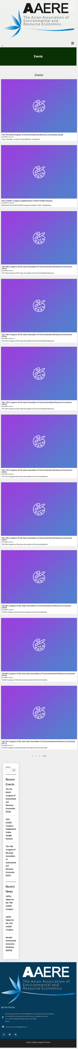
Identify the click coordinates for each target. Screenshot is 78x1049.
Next (44, 756)
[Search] (14, 771)
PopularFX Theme (44, 1044)
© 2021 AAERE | (32, 1044)
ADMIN (5, 137)
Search (8, 768)
